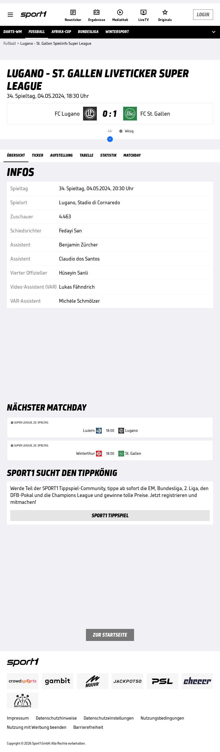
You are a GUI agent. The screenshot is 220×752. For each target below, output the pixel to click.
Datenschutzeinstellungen (109, 718)
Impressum (18, 718)
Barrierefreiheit (88, 727)
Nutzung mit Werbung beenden (36, 727)
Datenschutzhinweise (56, 718)
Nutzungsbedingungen (162, 718)
